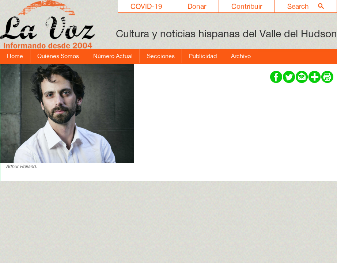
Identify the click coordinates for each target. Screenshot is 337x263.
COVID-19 (146, 6)
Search (298, 6)
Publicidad (203, 56)
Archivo (241, 56)
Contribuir (246, 6)
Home (15, 56)
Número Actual (113, 56)
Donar (197, 6)
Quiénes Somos (58, 56)
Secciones (161, 56)
